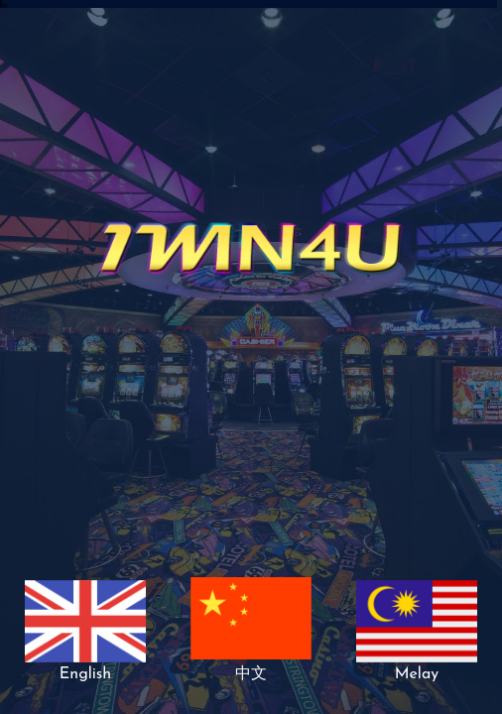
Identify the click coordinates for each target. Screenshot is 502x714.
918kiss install (3, 7)
